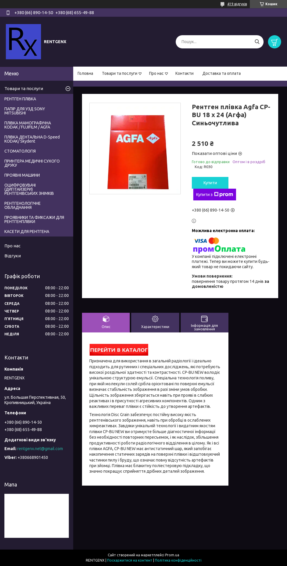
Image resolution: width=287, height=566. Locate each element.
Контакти (184, 73)
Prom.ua (172, 555)
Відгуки (12, 255)
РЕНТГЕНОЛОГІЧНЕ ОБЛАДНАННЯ (22, 205)
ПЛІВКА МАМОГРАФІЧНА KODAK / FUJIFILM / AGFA (27, 125)
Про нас (156, 73)
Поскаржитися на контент (129, 560)
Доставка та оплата (221, 73)
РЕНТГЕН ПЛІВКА (20, 99)
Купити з (214, 194)
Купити (210, 182)
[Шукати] (257, 41)
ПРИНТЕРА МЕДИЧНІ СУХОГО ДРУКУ (32, 163)
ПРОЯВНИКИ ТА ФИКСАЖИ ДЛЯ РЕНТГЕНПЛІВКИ (34, 219)
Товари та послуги (119, 73)
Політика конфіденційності (178, 560)
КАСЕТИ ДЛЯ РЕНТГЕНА (26, 231)
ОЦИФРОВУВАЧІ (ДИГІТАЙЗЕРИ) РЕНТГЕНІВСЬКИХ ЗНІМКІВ (29, 189)
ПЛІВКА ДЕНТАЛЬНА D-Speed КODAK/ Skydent (32, 139)
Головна (85, 73)
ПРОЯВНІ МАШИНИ (22, 175)
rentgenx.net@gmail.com (40, 448)
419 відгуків (237, 4)
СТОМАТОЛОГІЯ (20, 151)
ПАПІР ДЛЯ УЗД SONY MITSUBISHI (24, 111)
